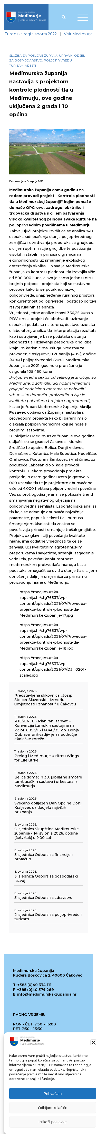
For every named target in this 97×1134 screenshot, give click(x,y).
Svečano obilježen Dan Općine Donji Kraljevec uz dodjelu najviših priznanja (48, 807)
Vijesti (30, 65)
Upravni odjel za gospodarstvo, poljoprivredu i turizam (47, 60)
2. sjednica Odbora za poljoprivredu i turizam (48, 916)
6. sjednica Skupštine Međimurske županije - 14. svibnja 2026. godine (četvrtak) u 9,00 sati (46, 833)
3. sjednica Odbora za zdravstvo (43, 898)
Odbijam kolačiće (52, 1107)
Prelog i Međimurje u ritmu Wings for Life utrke (46, 758)
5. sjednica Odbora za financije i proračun (43, 857)
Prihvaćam (53, 1093)
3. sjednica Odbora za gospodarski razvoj (46, 878)
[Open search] (63, 17)
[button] (93, 1042)
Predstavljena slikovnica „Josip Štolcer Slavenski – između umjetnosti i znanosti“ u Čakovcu (45, 699)
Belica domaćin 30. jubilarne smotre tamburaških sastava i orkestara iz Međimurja (48, 781)
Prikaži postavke (52, 1122)
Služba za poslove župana (33, 55)
